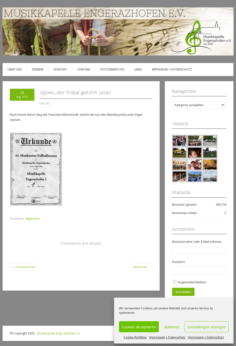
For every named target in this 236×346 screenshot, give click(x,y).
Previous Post (23, 267)
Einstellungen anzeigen (206, 326)
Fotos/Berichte (112, 69)
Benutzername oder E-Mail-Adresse (196, 242)
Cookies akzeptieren (139, 326)
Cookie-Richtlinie (135, 337)
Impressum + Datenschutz (167, 337)
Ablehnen (171, 326)
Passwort (178, 262)
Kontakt (60, 69)
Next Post (141, 267)
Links (138, 69)
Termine (38, 69)
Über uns (15, 69)
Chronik (83, 69)
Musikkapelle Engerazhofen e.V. (59, 333)
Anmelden (183, 291)
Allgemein (32, 218)
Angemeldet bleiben (192, 282)
